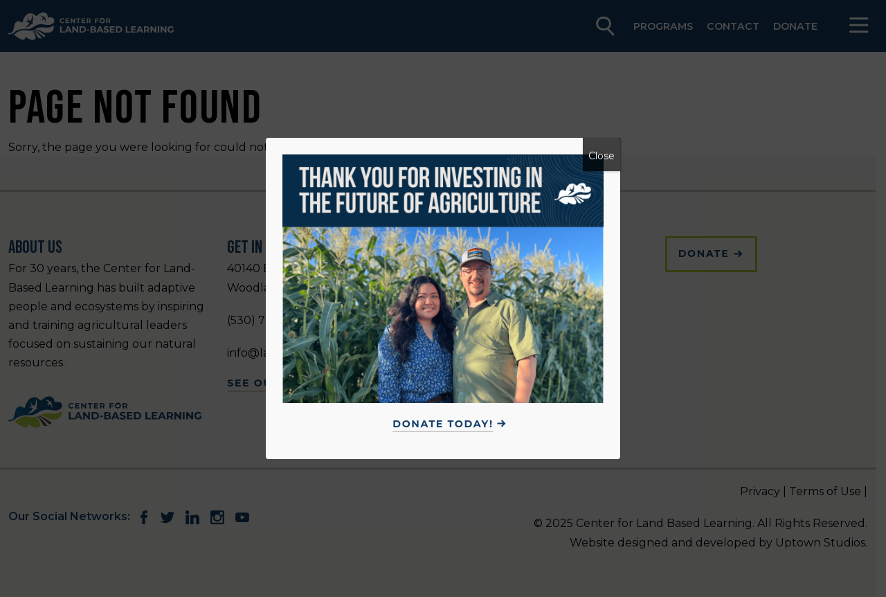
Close (601, 156)
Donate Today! (442, 424)
